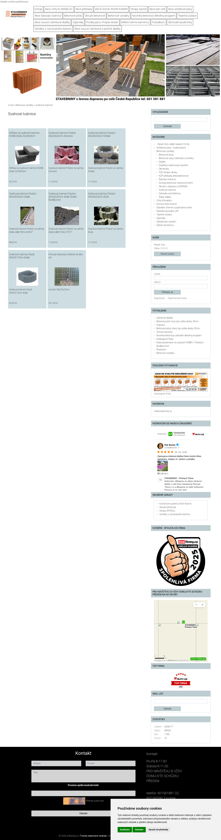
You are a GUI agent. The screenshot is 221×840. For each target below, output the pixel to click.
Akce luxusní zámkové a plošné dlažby (97, 28)
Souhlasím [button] (125, 829)
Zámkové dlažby (164, 317)
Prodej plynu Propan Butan (102, 22)
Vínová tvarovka (164, 332)
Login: (157, 274)
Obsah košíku (167, 253)
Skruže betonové (95, 15)
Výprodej (78, 22)
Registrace (159, 298)
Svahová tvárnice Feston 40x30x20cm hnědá (101, 134)
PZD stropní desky (168, 172)
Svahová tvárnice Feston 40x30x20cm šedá (22, 195)
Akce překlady (83, 9)
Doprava (160, 324)
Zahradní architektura (169, 193)
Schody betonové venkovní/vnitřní (176, 182)
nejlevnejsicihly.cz (163, 411)
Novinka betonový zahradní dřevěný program (178, 335)
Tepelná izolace (187, 15)
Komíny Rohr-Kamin (166, 204)
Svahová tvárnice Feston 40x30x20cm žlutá (101, 195)
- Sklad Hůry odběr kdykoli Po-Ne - (173, 144)
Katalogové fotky (164, 339)
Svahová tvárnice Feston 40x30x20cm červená (62, 134)
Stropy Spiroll (139, 9)
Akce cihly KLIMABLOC (59, 9)
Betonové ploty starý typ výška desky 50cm (178, 328)
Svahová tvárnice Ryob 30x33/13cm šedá (21, 256)
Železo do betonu (165, 225)
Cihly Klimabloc (164, 200)
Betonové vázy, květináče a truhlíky (176, 158)
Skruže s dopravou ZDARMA (173, 186)
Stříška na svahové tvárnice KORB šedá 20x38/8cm (24, 134)
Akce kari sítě (157, 9)
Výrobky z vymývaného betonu (53, 28)
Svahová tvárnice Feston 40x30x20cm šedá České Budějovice (63, 196)
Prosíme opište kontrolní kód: (83, 785)
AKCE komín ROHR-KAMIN (111, 9)
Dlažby (162, 161)
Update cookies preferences (14, 1)
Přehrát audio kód (95, 801)
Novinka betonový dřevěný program (153, 15)
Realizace (161, 349)
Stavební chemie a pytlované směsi (174, 207)
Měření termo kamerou (135, 22)
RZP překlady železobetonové (173, 175)
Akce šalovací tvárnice (47, 15)
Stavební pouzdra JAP (167, 211)
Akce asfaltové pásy (180, 9)
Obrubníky (164, 168)
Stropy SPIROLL (167, 510)
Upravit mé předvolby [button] (158, 829)
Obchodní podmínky (180, 22)
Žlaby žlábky (165, 197)
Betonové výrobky (118, 15)
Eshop (38, 9)
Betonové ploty (73, 15)
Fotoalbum (158, 22)
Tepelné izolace (164, 214)
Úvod (10, 105)
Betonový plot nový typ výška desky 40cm (177, 321)
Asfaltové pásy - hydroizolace (171, 147)
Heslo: (157, 282)
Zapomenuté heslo (177, 298)
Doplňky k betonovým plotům (173, 165)
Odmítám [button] (139, 829)
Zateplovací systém (166, 221)
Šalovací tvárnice (167, 179)
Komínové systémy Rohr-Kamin (175, 503)
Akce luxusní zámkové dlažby (52, 22)
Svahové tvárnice (167, 190)
